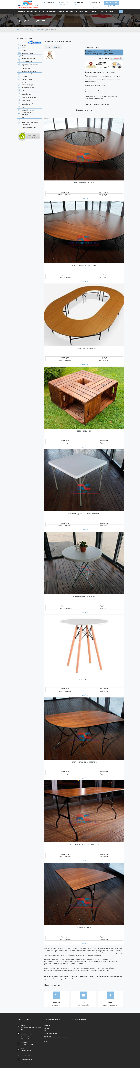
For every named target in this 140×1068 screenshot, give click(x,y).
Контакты (109, 11)
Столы (38, 29)
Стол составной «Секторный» (84, 265)
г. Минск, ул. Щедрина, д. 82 (95, 6)
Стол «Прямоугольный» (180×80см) (84, 844)
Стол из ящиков (84, 431)
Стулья (47, 1030)
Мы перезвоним (111, 3)
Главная (21, 11)
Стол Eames (84, 679)
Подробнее (84, 198)
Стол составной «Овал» (84, 348)
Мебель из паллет (51, 1033)
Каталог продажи (49, 11)
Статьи (100, 11)
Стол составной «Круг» (84, 183)
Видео (93, 11)
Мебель (47, 1025)
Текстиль (48, 1036)
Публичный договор (27, 1059)
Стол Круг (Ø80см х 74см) (84, 596)
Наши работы (71, 11)
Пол (46, 1041)
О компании (84, 11)
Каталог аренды (33, 11)
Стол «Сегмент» (84, 927)
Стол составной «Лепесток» (84, 762)
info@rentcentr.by (79, 5)
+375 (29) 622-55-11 (65, 5)
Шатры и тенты (50, 1038)
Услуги (61, 11)
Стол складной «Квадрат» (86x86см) (84, 513)
